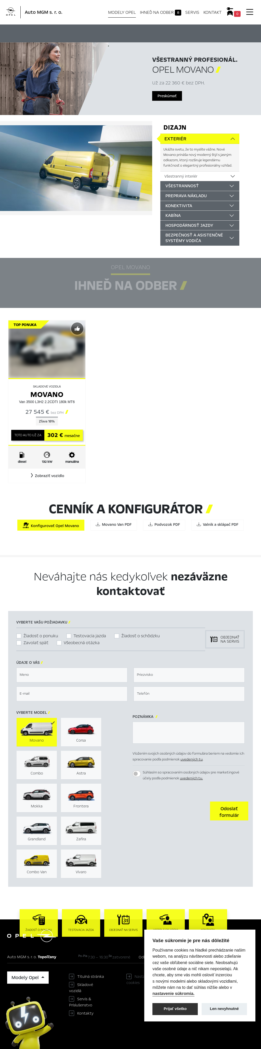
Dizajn (174, 127)
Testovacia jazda (89, 636)
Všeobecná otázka (82, 643)
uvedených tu (191, 759)
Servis (192, 12)
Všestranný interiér (180, 176)
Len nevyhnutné (224, 1009)
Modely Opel (122, 12)
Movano (46, 394)
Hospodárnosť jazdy (189, 225)
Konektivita (178, 206)
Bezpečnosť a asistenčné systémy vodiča (194, 238)
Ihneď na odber (160, 12)
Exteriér (175, 138)
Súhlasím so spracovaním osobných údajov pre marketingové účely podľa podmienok (191, 775)
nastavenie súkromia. (173, 993)
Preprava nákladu (186, 196)
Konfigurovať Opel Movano (51, 525)
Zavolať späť (35, 643)
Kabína (173, 215)
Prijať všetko (175, 1009)
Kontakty (85, 1013)
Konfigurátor (139, 32)
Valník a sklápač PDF (217, 524)
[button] (46, 476)
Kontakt (212, 12)
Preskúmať (167, 95)
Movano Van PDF (114, 524)
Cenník (164, 32)
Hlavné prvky (65, 32)
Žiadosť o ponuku (40, 636)
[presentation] (171, 810)
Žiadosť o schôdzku (140, 636)
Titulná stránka (90, 976)
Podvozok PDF (164, 524)
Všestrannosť (182, 186)
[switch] (137, 774)
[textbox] (71, 675)
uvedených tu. (191, 778)
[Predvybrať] (77, 328)
